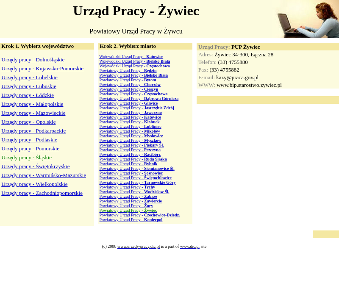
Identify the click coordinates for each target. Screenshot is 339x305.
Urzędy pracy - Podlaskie (29, 139)
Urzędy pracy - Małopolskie (32, 104)
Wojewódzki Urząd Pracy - (131, 56)
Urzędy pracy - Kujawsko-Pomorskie (42, 68)
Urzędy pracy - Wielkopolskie (34, 184)
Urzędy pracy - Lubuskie (28, 86)
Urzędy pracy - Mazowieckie (33, 113)
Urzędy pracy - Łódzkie (27, 95)
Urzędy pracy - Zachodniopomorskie (42, 193)
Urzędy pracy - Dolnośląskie (32, 59)
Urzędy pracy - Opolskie (28, 122)
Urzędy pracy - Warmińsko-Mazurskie (43, 175)
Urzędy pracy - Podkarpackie (33, 131)
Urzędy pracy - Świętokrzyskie (35, 166)
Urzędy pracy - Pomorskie (30, 148)
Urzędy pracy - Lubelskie (29, 77)
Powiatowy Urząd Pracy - (128, 70)
